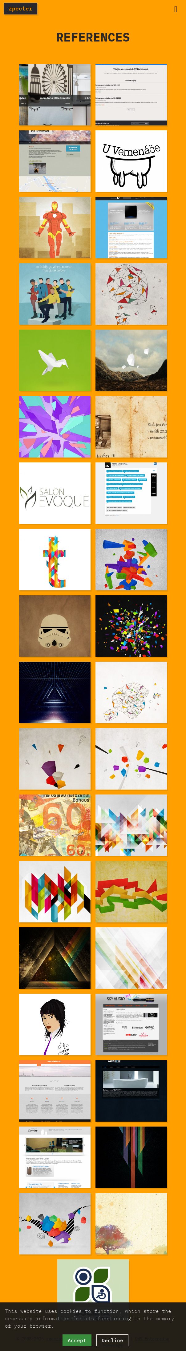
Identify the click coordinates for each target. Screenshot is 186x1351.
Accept (77, 1340)
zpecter (20, 8)
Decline (112, 1340)
